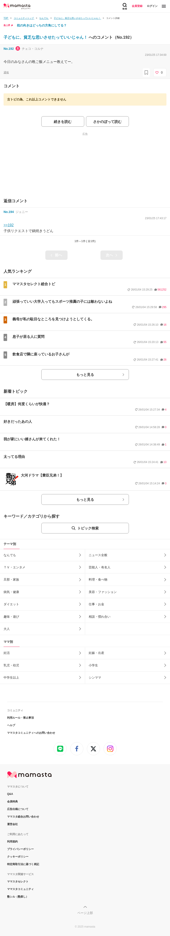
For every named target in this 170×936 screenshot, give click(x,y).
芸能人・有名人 (99, 567)
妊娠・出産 (96, 653)
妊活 (7, 653)
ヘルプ (11, 725)
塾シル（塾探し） (17, 896)
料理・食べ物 (98, 579)
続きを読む (63, 122)
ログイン (152, 6)
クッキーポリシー (17, 856)
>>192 (9, 225)
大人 (7, 629)
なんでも (10, 555)
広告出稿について (17, 809)
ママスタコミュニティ (20, 889)
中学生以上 (11, 677)
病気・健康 (11, 592)
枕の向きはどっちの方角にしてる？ (42, 25)
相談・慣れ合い (99, 616)
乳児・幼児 (11, 665)
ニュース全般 (98, 555)
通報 (6, 72)
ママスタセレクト (17, 881)
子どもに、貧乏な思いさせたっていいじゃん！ (46, 37)
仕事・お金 (96, 604)
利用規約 (12, 841)
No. (9, 48)
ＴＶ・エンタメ (14, 567)
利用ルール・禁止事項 (20, 717)
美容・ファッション (103, 592)
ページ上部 (85, 913)
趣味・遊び (11, 616)
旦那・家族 (11, 579)
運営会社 (12, 824)
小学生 (93, 665)
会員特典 (12, 801)
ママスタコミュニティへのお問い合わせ (31, 733)
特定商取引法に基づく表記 (23, 864)
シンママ (95, 677)
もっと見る (85, 375)
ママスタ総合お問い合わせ (23, 816)
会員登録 (137, 6)
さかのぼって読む (107, 122)
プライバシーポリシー (20, 849)
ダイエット (11, 604)
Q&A (10, 794)
